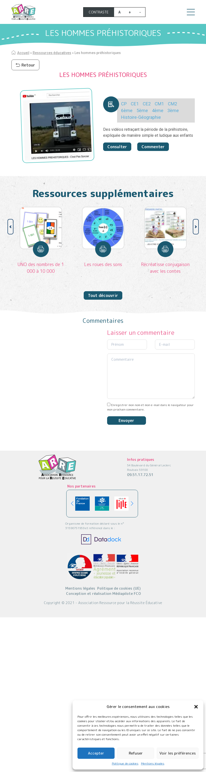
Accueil (23, 53)
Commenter (153, 146)
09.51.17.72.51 (140, 474)
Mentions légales (152, 763)
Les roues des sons (103, 264)
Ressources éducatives (52, 53)
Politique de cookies (125, 763)
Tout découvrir (103, 295)
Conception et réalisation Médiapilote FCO (103, 593)
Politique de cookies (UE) (119, 588)
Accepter (96, 753)
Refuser (136, 753)
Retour (25, 65)
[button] (196, 706)
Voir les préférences (177, 753)
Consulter (117, 146)
